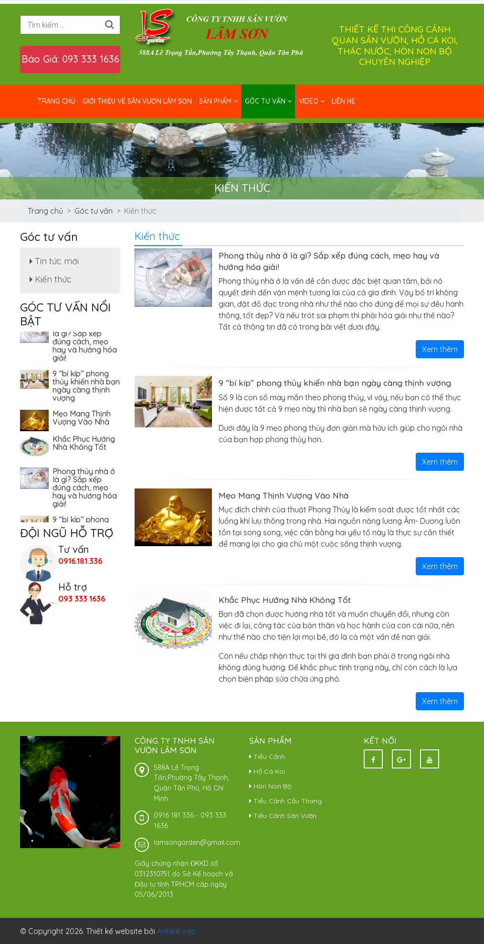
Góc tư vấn (268, 101)
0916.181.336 (80, 561)
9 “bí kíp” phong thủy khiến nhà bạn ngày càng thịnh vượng (335, 382)
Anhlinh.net (176, 931)
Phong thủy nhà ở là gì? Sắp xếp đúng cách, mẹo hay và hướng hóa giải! (85, 343)
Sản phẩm (218, 101)
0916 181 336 (174, 815)
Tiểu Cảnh (267, 756)
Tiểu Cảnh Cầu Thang (285, 801)
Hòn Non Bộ (270, 786)
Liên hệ (343, 101)
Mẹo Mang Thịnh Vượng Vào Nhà (283, 495)
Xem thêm (440, 349)
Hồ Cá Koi (267, 771)
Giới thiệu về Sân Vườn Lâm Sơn (137, 101)
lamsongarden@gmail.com (197, 842)
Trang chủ (56, 101)
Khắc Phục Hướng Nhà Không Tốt (285, 599)
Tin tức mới (54, 261)
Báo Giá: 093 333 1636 (70, 59)
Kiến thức (51, 279)
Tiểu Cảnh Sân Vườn (282, 815)
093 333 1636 (81, 598)
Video (312, 101)
